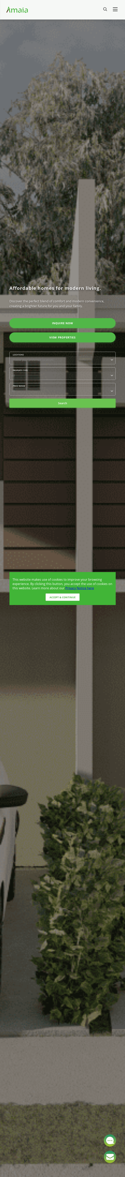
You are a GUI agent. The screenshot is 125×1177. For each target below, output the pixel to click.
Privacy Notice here (79, 588)
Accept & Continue (62, 597)
